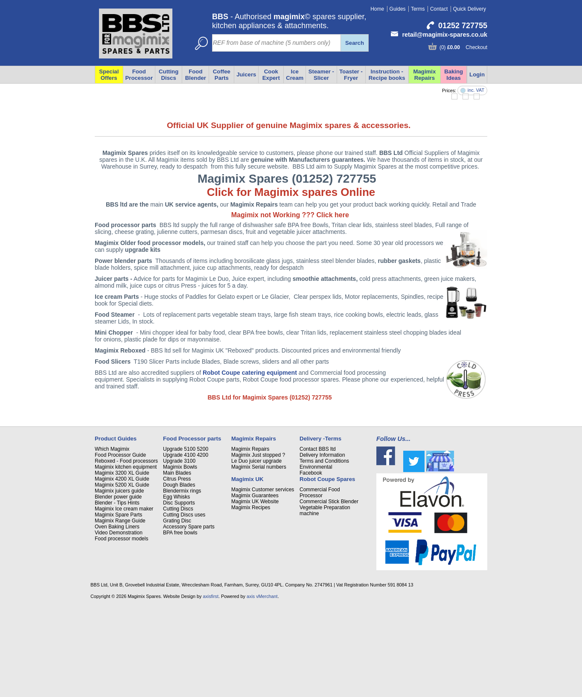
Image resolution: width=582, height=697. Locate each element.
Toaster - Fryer (351, 74)
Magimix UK (247, 569)
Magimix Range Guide (120, 610)
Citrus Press (177, 569)
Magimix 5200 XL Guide (122, 574)
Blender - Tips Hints (117, 592)
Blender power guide (118, 586)
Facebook (311, 563)
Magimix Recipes (250, 597)
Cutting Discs (168, 74)
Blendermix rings (182, 580)
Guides (398, 9)
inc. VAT (476, 90)
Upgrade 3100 (179, 551)
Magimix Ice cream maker (124, 598)
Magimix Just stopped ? (258, 545)
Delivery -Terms (320, 528)
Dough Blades (179, 574)
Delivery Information (322, 545)
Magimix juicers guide (119, 580)
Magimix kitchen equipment (126, 557)
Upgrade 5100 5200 (185, 539)
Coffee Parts (221, 74)
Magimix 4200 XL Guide (122, 569)
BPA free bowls (180, 622)
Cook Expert (271, 74)
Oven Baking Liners (117, 616)
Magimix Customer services (262, 579)
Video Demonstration (119, 622)
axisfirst (210, 685)
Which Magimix (112, 539)
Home (377, 9)
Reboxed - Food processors (126, 551)
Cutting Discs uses (184, 604)
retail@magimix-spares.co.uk (444, 34)
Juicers (246, 74)
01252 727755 (462, 25)
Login (477, 74)
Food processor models (121, 628)
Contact (439, 9)
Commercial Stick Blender (329, 591)
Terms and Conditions (324, 551)
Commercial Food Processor (320, 582)
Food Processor (139, 74)
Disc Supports (179, 592)
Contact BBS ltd (318, 539)
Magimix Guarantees (255, 585)
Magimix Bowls (180, 557)
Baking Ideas (453, 74)
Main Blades (177, 563)
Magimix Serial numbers (258, 557)
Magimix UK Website (255, 591)
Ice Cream (294, 74)
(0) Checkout (463, 47)
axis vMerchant (262, 685)
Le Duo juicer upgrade (256, 551)
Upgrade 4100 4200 (185, 545)
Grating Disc (177, 610)
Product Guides (116, 528)
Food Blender (195, 74)
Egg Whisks (176, 586)
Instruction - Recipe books (387, 74)
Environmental (316, 557)
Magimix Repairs (424, 74)
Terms (418, 9)
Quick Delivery (469, 9)
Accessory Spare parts (189, 616)
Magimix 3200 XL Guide (122, 563)
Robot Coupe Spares (327, 569)
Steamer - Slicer (321, 74)
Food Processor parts (192, 528)
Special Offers (109, 74)
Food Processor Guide (120, 545)
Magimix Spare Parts (118, 604)
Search (354, 43)
